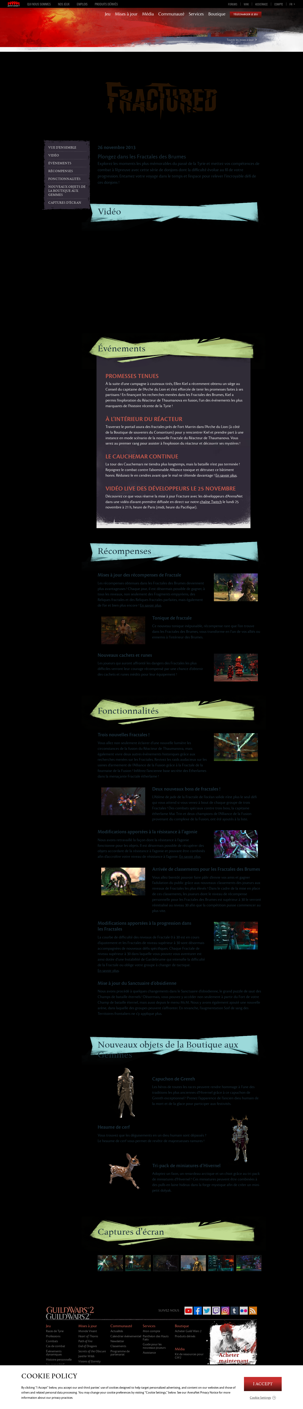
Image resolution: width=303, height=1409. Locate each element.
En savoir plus (226, 475)
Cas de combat (55, 1346)
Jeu (107, 14)
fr (291, 4)
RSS (253, 1311)
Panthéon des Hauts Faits (156, 1337)
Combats (52, 1341)
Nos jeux (64, 4)
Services (196, 14)
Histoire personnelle (59, 1359)
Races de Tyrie (55, 1331)
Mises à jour (126, 14)
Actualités (116, 1331)
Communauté (171, 14)
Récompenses (60, 171)
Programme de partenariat (120, 1352)
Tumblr (235, 1311)
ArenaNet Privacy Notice (202, 1392)
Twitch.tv (216, 1311)
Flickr (244, 1311)
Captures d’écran (64, 203)
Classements (118, 1346)
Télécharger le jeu (245, 14)
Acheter (188, 1331)
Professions (53, 1336)
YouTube (188, 1311)
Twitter (207, 1311)
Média (148, 14)
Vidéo (53, 155)
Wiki (246, 4)
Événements (59, 163)
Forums (232, 4)
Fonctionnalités (64, 179)
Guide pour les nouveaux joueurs (154, 1345)
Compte (278, 4)
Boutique (216, 14)
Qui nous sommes (39, 4)
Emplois (82, 4)
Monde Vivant (87, 1331)
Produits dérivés (106, 4)
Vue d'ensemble (62, 147)
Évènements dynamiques (54, 1352)
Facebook (198, 1311)
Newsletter (117, 1341)
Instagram (225, 1311)
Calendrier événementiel (125, 1336)
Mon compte (151, 1331)
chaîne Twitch (211, 502)
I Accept (263, 1384)
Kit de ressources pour (189, 1355)
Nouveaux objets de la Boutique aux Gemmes (67, 191)
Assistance (261, 4)
